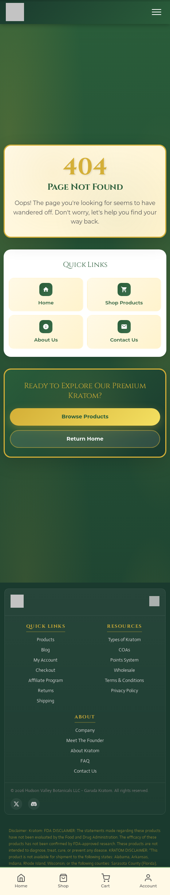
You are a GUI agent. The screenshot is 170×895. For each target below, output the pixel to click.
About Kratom (85, 751)
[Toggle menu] (156, 12)
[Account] (148, 881)
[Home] (21, 881)
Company (85, 730)
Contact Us (85, 771)
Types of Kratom (124, 639)
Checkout (45, 670)
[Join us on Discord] (34, 804)
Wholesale (124, 670)
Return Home (85, 438)
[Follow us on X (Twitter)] (16, 804)
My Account (45, 660)
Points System (124, 660)
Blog (45, 650)
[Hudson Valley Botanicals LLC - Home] (15, 12)
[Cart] (105, 881)
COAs (124, 650)
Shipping (45, 701)
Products (45, 639)
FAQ (85, 761)
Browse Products (85, 416)
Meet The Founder (85, 740)
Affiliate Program (45, 680)
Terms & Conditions (124, 680)
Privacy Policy (124, 690)
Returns (46, 690)
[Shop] (63, 881)
